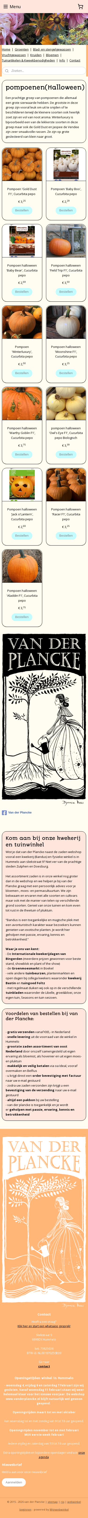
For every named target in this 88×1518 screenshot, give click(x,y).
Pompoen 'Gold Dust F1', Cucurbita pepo (22, 191)
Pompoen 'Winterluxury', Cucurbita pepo (22, 351)
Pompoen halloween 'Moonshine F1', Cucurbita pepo (66, 351)
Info (62, 60)
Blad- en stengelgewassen (52, 49)
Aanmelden (14, 1482)
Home (6, 49)
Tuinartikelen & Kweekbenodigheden (28, 60)
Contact (74, 60)
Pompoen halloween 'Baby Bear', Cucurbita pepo (22, 270)
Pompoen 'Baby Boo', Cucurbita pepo (66, 191)
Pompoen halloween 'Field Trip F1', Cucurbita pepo (66, 270)
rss (62, 1502)
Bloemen (52, 55)
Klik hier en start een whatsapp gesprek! (44, 1326)
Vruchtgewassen (14, 55)
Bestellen (22, 210)
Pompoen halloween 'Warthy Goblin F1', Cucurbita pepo (22, 433)
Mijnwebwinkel (59, 1509)
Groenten (22, 49)
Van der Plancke (17, 813)
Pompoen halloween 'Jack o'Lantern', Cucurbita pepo (22, 514)
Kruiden (36, 55)
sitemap (53, 1502)
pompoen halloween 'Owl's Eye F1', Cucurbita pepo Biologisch (66, 433)
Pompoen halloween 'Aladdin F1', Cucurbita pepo (22, 596)
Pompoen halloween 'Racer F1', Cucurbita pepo (66, 514)
